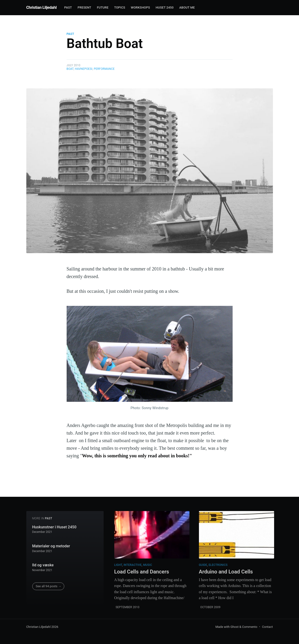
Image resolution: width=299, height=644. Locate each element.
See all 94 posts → (48, 586)
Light (118, 565)
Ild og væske (43, 565)
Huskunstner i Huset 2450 (54, 527)
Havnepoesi (83, 69)
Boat (70, 69)
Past (68, 7)
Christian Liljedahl (41, 7)
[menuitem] (68, 7)
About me (187, 7)
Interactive (133, 565)
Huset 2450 (165, 7)
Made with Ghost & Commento (236, 627)
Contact (267, 627)
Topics (119, 7)
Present (84, 7)
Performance (104, 69)
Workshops (140, 7)
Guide (203, 565)
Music (147, 565)
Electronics (218, 565)
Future (103, 7)
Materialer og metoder (51, 546)
